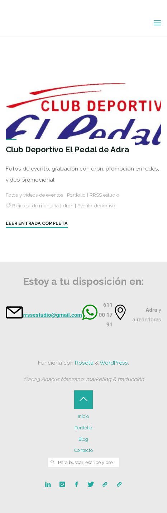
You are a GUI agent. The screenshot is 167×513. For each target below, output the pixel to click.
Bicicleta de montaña (35, 205)
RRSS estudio (104, 194)
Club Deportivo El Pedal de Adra (67, 149)
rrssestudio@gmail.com (52, 315)
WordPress (114, 363)
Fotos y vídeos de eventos (34, 194)
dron (68, 205)
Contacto (83, 450)
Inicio (83, 416)
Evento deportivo (96, 205)
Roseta (83, 363)
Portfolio (76, 194)
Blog (83, 439)
